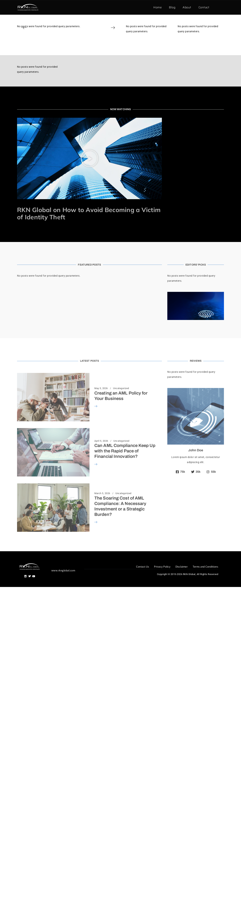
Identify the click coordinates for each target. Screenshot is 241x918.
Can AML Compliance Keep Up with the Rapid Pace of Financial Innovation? (124, 451)
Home (157, 7)
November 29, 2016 (27, 204)
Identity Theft (51, 204)
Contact (204, 7)
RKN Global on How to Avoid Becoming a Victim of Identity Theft (89, 213)
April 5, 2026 (101, 441)
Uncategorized (121, 388)
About (187, 7)
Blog (172, 7)
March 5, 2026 (102, 493)
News (63, 204)
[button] (25, 27)
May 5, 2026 (101, 388)
